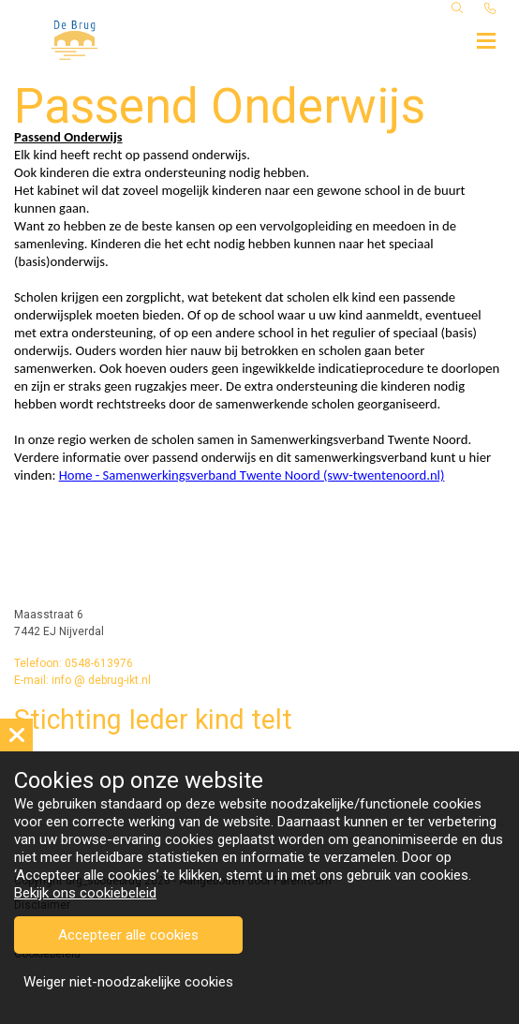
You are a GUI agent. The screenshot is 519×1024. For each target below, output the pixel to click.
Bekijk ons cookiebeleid (85, 892)
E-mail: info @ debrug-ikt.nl (82, 680)
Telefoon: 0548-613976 (73, 663)
